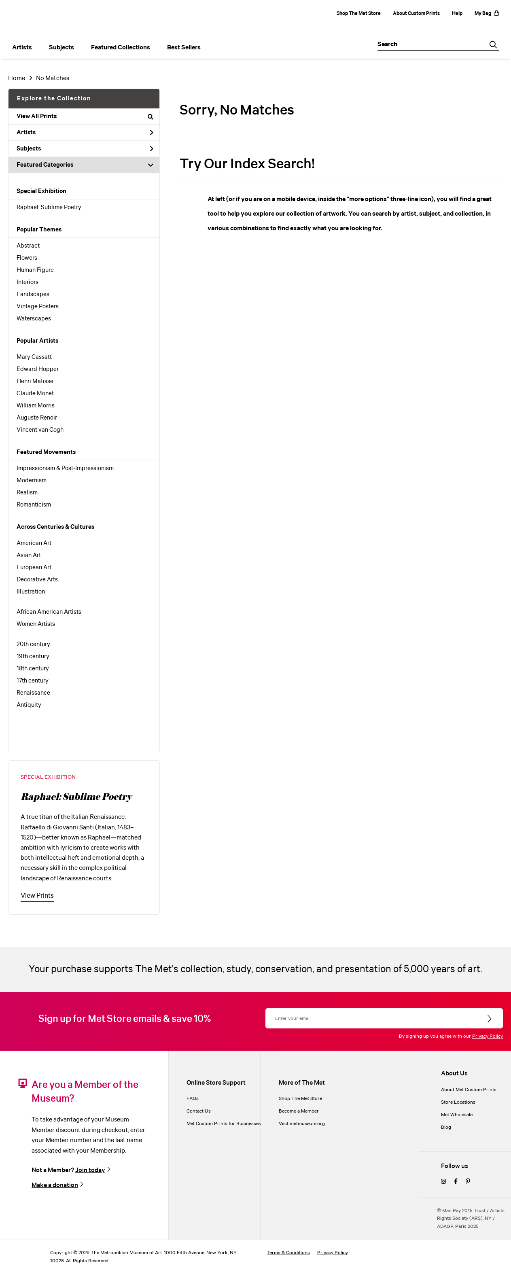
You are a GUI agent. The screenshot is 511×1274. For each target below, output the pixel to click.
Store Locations (458, 1102)
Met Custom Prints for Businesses (224, 1123)
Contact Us (199, 1111)
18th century (33, 669)
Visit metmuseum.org (302, 1123)
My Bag (487, 13)
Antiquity (29, 705)
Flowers (27, 258)
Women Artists (36, 624)
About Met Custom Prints (468, 1089)
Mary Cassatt (34, 357)
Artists (85, 133)
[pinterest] (468, 1182)
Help (457, 13)
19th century (33, 657)
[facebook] (456, 1182)
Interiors (27, 282)
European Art (34, 568)
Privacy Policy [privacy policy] (332, 1252)
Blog (446, 1127)
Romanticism (34, 505)
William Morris (36, 406)
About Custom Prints (416, 13)
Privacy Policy (487, 1036)
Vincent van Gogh (40, 430)
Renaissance (33, 693)
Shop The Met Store (359, 13)
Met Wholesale (457, 1114)
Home (16, 78)
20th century (33, 644)
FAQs (193, 1098)
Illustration (31, 592)
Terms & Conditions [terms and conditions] (288, 1252)
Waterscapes (34, 319)
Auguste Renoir (37, 418)
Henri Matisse (35, 381)
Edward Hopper (38, 369)
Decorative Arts (37, 580)
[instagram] (443, 1182)
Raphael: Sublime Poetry (49, 208)
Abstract (28, 246)
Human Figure (35, 270)
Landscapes (33, 294)
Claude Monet (35, 394)
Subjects (85, 149)
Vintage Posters (38, 307)
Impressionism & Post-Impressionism (65, 468)
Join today (90, 1170)
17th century (33, 681)
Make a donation (55, 1185)
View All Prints (85, 116)
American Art (34, 543)
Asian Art (29, 555)
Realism (27, 493)
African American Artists (49, 612)
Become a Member (299, 1111)
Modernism (32, 481)
